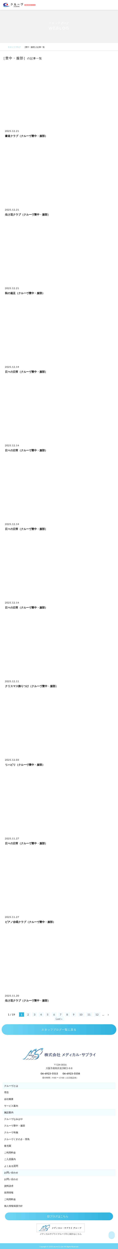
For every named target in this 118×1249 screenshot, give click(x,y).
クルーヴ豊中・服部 (14, 1125)
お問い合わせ (11, 1172)
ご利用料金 (10, 1152)
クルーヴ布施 (11, 1132)
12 (97, 1014)
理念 (6, 1092)
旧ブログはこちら (59, 1216)
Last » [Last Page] (59, 1018)
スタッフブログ (15, 47)
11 (89, 1014)
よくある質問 (11, 1165)
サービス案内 (11, 1105)
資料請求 (8, 1185)
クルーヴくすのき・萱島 (17, 1139)
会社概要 (8, 1099)
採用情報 (8, 1192)
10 (81, 1014)
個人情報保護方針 (13, 1205)
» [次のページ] (108, 1014)
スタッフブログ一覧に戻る (58, 1029)
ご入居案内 (10, 1159)
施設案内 (8, 1112)
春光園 (7, 1145)
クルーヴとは (11, 1085)
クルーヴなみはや (13, 1119)
